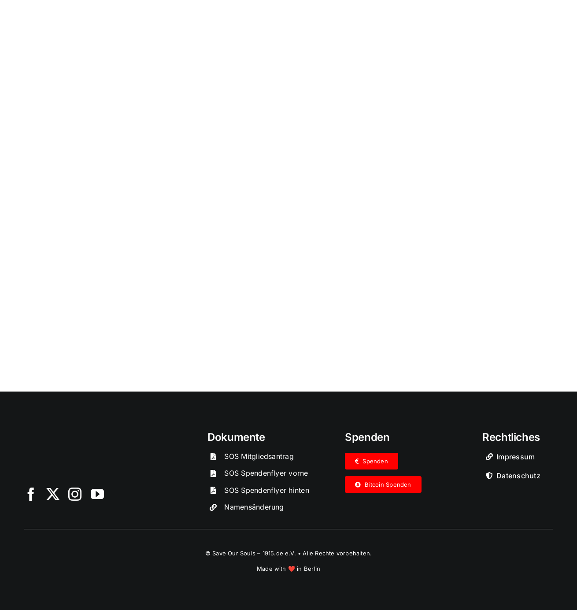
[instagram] (74, 493)
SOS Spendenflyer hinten (266, 489)
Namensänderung (254, 506)
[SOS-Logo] (90, 434)
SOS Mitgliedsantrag (259, 455)
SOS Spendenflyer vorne (266, 473)
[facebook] (30, 493)
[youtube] (97, 493)
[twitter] (52, 493)
